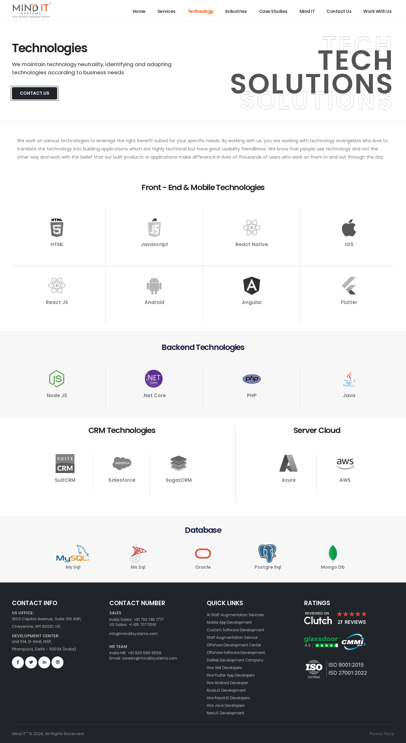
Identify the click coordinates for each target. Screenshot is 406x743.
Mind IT (307, 11)
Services (166, 11)
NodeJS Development (229, 690)
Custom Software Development (239, 630)
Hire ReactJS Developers (232, 698)
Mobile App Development (233, 622)
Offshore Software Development (240, 652)
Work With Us (377, 11)
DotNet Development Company (239, 660)
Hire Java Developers (229, 705)
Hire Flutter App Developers (234, 675)
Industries (236, 11)
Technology (200, 11)
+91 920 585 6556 (144, 653)
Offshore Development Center (238, 645)
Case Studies (273, 11)
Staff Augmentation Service (234, 637)
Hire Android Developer (231, 682)
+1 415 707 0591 (143, 624)
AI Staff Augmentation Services (238, 614)
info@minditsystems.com (135, 633)
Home (139, 11)
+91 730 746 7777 (150, 619)
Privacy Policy (380, 733)
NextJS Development (228, 713)
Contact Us (338, 11)
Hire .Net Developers (228, 667)
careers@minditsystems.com (151, 658)
